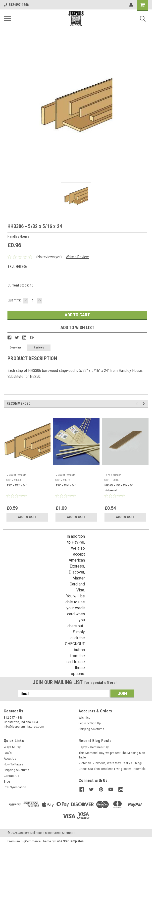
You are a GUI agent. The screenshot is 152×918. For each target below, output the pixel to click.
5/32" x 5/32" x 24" (16, 485)
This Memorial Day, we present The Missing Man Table (112, 755)
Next (144, 403)
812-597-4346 (16, 5)
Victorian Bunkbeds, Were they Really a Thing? (110, 763)
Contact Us (11, 776)
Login (82, 723)
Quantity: (14, 300)
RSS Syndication (15, 787)
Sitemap (67, 832)
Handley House (112, 475)
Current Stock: (20, 285)
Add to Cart (27, 517)
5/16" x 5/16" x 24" (65, 485)
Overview (15, 347)
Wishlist (84, 717)
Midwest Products (16, 475)
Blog (7, 781)
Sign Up (95, 723)
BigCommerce (31, 841)
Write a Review (77, 257)
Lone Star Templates (69, 841)
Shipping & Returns (91, 729)
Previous (137, 403)
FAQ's (8, 753)
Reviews (39, 347)
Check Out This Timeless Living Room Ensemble (112, 769)
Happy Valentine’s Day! (94, 747)
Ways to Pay (12, 747)
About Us (10, 758)
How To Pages (13, 764)
